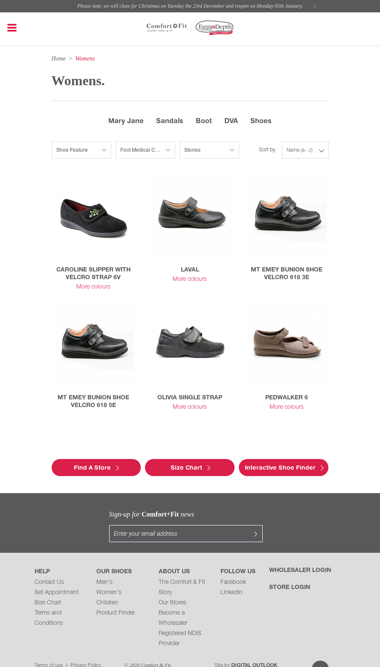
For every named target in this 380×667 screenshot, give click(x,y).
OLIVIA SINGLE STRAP (189, 398)
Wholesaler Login (300, 553)
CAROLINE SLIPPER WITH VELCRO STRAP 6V (93, 273)
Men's (104, 565)
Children (107, 586)
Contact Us (49, 565)
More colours (93, 287)
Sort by (267, 149)
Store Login (289, 570)
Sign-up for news (109, 514)
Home (59, 58)
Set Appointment (56, 575)
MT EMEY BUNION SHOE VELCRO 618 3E (286, 273)
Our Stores (172, 586)
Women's (109, 575)
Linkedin (231, 575)
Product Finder (115, 596)
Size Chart (48, 586)
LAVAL (190, 270)
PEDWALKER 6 (286, 398)
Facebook (233, 565)
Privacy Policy (85, 648)
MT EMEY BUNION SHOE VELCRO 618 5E (93, 401)
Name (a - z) (300, 150)
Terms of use (49, 648)
